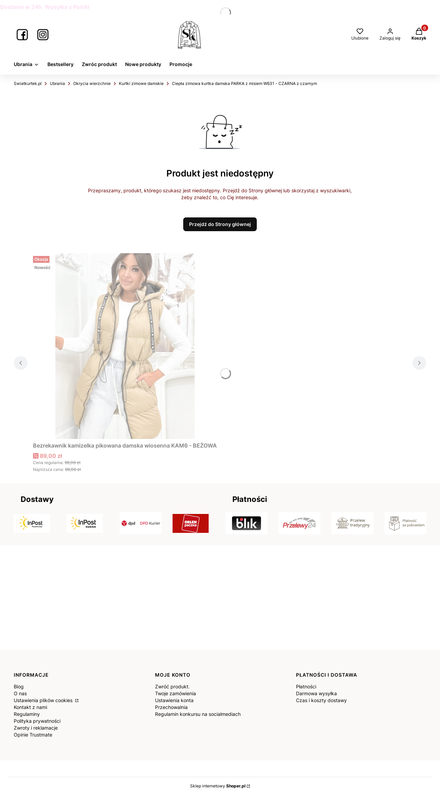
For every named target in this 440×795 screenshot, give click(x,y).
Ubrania (57, 83)
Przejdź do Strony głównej (220, 224)
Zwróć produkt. (172, 686)
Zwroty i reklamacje (36, 728)
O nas (20, 693)
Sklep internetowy (217, 785)
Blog (19, 686)
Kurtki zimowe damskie (141, 83)
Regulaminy (27, 714)
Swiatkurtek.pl (28, 83)
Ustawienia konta (174, 700)
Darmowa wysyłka (316, 693)
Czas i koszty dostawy (321, 700)
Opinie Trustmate (33, 735)
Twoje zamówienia (175, 693)
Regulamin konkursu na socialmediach (198, 714)
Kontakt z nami (30, 707)
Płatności (306, 686)
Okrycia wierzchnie (92, 83)
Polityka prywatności (37, 721)
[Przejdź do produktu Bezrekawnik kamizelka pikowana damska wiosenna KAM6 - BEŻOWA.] (125, 346)
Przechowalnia (171, 707)
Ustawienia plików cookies (44, 700)
